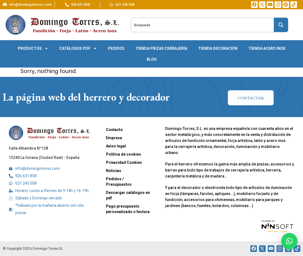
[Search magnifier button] (281, 25)
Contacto (114, 129)
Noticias (113, 170)
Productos (33, 48)
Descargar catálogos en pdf (128, 195)
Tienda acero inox (267, 48)
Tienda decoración (217, 48)
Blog (152, 59)
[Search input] (195, 25)
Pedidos (116, 48)
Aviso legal (116, 146)
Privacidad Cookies (124, 162)
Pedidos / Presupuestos (119, 182)
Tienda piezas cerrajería (161, 48)
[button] (289, 241)
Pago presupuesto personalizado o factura (128, 209)
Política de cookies (123, 154)
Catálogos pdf (78, 48)
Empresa (114, 138)
